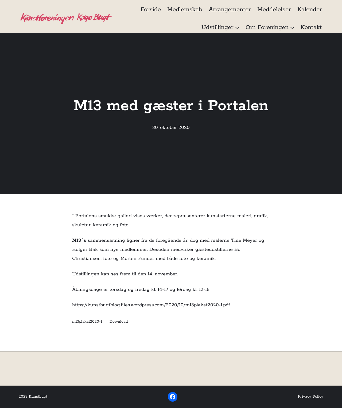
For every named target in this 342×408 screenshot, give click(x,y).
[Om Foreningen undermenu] (292, 27)
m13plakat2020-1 (87, 321)
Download (119, 321)
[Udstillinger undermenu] (237, 27)
